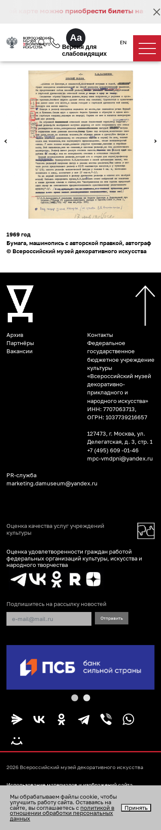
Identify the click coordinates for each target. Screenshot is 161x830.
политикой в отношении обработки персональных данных (62, 813)
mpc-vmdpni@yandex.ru (120, 458)
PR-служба (21, 475)
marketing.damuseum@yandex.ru (51, 483)
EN (123, 42)
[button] (75, 697)
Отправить (111, 618)
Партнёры (20, 342)
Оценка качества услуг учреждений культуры (55, 529)
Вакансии (19, 351)
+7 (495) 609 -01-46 (113, 450)
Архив (14, 334)
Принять (136, 807)
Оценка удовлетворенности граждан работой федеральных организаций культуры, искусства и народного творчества (74, 558)
